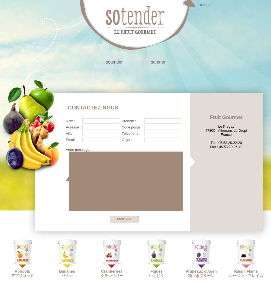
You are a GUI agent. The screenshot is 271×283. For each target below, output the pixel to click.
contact (205, 5)
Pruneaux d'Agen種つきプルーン (201, 259)
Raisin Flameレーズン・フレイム (246, 259)
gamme (158, 62)
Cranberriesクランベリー (112, 259)
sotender (114, 62)
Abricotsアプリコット (22, 259)
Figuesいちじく (156, 259)
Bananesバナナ (67, 259)
